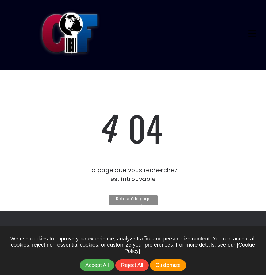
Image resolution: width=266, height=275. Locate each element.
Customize (167, 265)
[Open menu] (252, 33)
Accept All (97, 265)
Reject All (132, 265)
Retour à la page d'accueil (133, 200)
